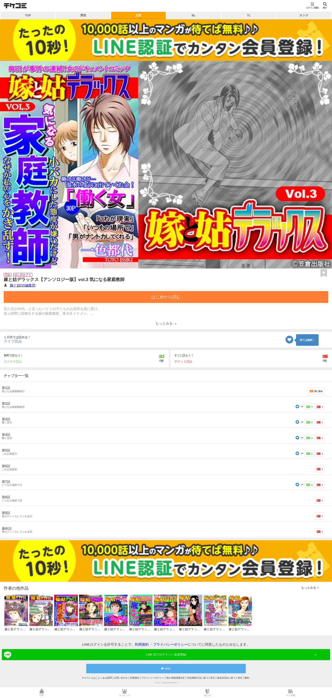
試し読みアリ (23, 274)
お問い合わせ (121, 678)
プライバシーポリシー (170, 644)
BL (194, 15)
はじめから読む (166, 297)
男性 (83, 15)
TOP (28, 15)
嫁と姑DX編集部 (23, 285)
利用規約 (142, 644)
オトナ (303, 15)
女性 (138, 15)
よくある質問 (105, 678)
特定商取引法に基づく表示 (201, 678)
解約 (247, 678)
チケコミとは (89, 678)
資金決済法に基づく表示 (229, 678)
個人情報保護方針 (175, 678)
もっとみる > (310, 587)
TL (249, 15)
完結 (7, 274)
